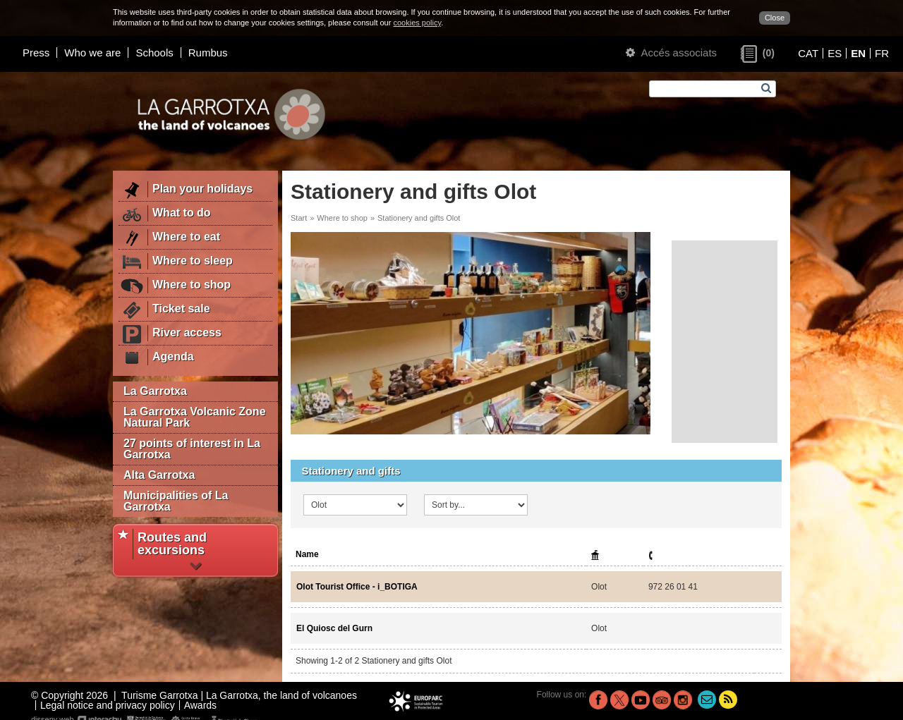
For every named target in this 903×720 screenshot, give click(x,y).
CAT (808, 53)
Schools (154, 53)
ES (835, 53)
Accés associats (671, 53)
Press (36, 53)
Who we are (92, 53)
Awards (200, 705)
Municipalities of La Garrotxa (175, 501)
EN (858, 53)
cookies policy (417, 22)
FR (882, 53)
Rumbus (208, 53)
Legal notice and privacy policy (107, 705)
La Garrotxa (155, 391)
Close (774, 17)
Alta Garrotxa (159, 475)
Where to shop (342, 218)
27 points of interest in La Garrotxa (191, 448)
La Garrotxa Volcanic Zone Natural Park (194, 417)
